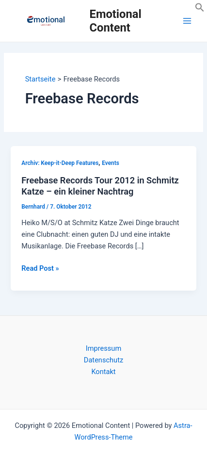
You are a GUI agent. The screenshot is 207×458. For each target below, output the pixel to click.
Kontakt (103, 371)
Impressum (103, 348)
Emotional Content (116, 20)
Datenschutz (103, 360)
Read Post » (40, 268)
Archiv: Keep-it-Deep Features (59, 163)
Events (110, 163)
